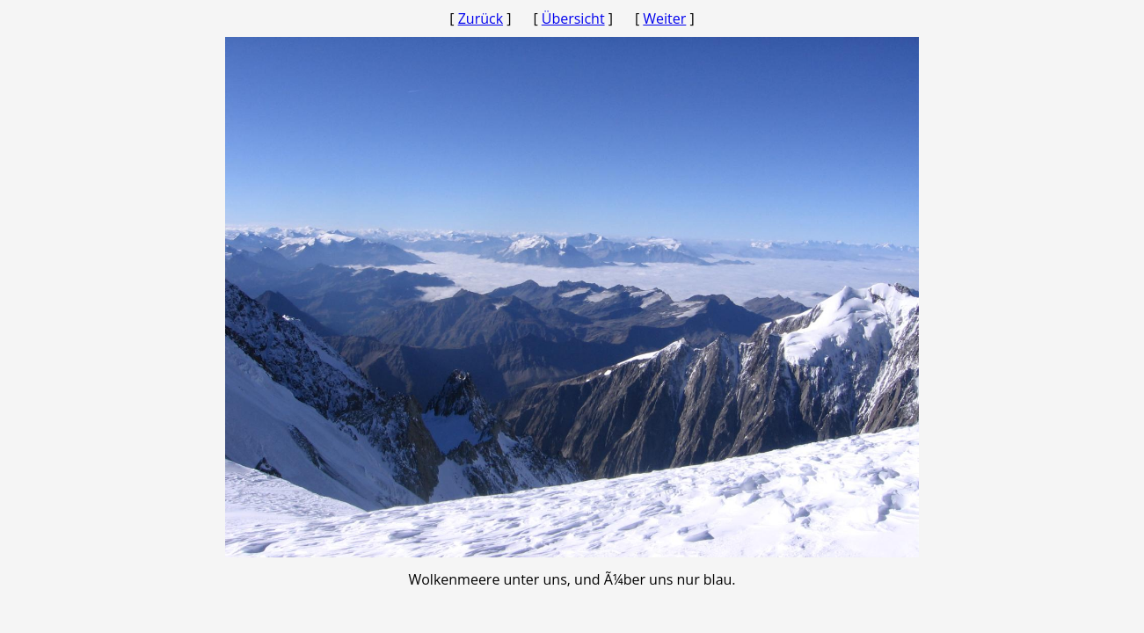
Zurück (480, 18)
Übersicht (573, 18)
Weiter (664, 18)
